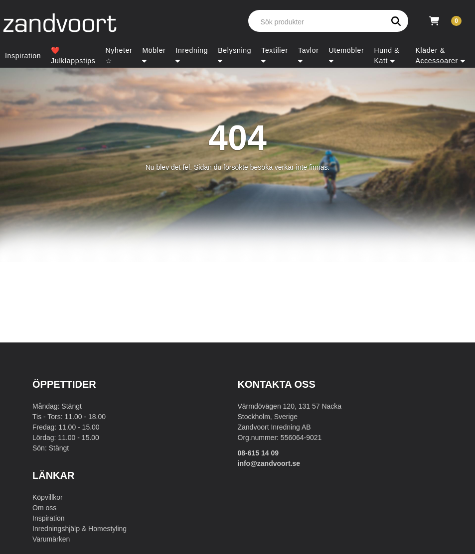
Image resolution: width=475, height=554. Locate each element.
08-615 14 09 (258, 453)
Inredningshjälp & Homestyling (79, 529)
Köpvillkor (47, 497)
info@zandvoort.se (269, 463)
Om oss (44, 508)
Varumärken (51, 539)
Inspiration (48, 518)
